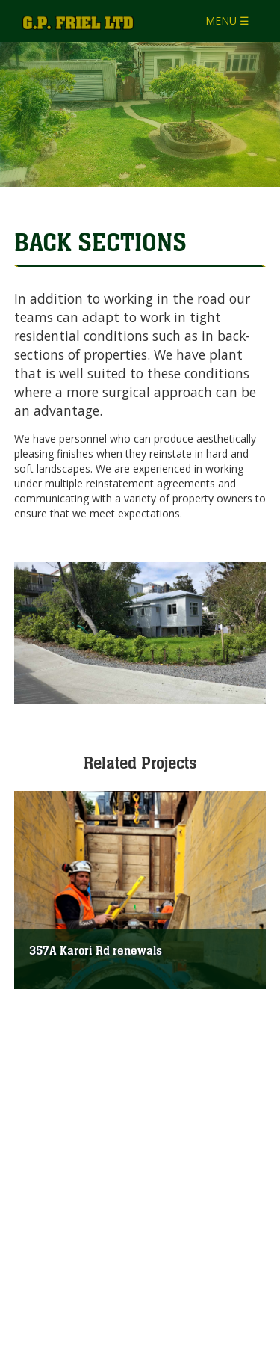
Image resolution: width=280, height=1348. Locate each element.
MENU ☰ (227, 20)
